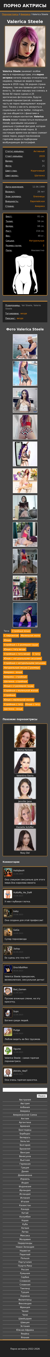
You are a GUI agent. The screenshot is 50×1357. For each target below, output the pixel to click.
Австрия (25, 1103)
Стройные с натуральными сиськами (24, 663)
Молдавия (25, 1239)
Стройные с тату (13, 704)
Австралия (25, 1099)
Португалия (25, 1262)
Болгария (25, 1145)
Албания (25, 1107)
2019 (42, 156)
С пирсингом (11, 635)
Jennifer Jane (25, 801)
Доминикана (25, 1175)
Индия (25, 1182)
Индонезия (25, 1186)
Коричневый (38, 170)
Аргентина (25, 1122)
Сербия (25, 1277)
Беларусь (25, 1137)
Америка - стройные (15, 677)
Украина (25, 1296)
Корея (25, 1220)
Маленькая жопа (30, 635)
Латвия (25, 1228)
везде (24, 313)
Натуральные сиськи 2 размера (21, 667)
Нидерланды (25, 1243)
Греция (25, 1167)
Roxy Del (25, 853)
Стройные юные (21, 631)
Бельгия (25, 1141)
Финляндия (25, 1303)
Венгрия (25, 1152)
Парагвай (25, 1254)
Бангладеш (25, 1130)
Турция (25, 1292)
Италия (25, 1201)
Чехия (25, 1311)
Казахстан (25, 1205)
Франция (25, 1307)
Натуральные (36, 240)
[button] (25, 347)
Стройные (9, 695)
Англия (25, 1118)
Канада (25, 1209)
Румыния (25, 1273)
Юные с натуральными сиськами (22, 658)
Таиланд (25, 1288)
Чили (25, 1315)
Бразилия (25, 1149)
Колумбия (25, 1216)
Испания (25, 1198)
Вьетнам (25, 1160)
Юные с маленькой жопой (18, 699)
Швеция (25, 1322)
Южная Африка (25, 1330)
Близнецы (39, 196)
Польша (25, 1258)
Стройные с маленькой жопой (21, 690)
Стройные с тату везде (17, 654)
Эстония (25, 1326)
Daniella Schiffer (25, 827)
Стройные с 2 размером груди (21, 644)
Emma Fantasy (25, 750)
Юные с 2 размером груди (18, 686)
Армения (25, 1126)
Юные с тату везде (14, 649)
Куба (25, 1224)
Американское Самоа (25, 1115)
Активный (39, 151)
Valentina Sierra (25, 775)
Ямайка (25, 1333)
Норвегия (25, 1250)
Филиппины (25, 1299)
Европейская (37, 201)
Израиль (25, 1179)
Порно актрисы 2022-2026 (25, 1349)
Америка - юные (13, 672)
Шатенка (40, 175)
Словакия (25, 1281)
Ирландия (25, 1190)
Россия (25, 1269)
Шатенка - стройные (15, 681)
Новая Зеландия (25, 1247)
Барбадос (25, 1133)
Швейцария (25, 1318)
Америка (25, 14)
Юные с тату (32, 704)
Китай (25, 1213)
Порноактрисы (10, 14)
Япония (25, 1337)
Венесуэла (25, 1156)
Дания (25, 1171)
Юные (7, 640)
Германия (24, 1164)
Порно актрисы (24, 5)
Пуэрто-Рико (25, 1266)
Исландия (24, 1194)
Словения (25, 1284)
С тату (36, 654)
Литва (25, 1232)
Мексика (25, 1235)
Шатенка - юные (13, 709)
